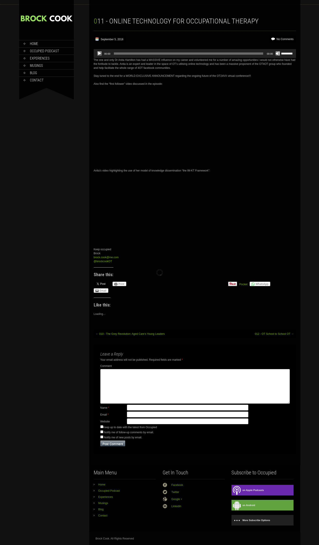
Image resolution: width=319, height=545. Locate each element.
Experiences (40, 58)
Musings (36, 66)
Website (105, 421)
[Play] (99, 53)
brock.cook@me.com (106, 257)
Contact (37, 80)
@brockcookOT (103, 261)
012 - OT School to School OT (274, 333)
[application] (195, 53)
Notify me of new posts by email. (123, 437)
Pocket (243, 284)
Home (34, 44)
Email (104, 414)
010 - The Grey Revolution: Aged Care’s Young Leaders (130, 333)
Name (104, 407)
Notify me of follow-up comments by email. (129, 432)
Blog (33, 73)
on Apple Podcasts (247, 490)
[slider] (188, 53)
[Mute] (278, 53)
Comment (106, 366)
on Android (243, 505)
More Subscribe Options (250, 520)
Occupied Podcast (44, 51)
